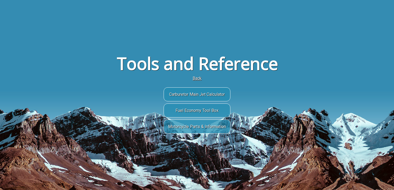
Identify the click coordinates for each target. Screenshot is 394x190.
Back (197, 78)
